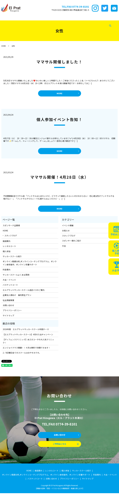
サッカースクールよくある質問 (16, 277)
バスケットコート (22, 22)
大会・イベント (7, 22)
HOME (3, 17)
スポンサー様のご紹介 (71, 243)
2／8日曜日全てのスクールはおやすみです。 (22, 355)
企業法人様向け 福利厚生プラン (17, 297)
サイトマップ (8, 317)
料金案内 (93, 17)
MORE (59, 93)
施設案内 (29, 17)
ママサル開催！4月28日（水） (59, 178)
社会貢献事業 (66, 22)
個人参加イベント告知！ (59, 120)
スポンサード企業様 (15, 17)
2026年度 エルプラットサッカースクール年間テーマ (26, 331)
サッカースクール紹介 (68, 17)
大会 (64, 248)
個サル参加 (53, 17)
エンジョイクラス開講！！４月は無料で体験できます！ (26, 350)
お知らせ (66, 233)
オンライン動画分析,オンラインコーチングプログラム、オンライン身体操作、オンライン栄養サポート (30, 265)
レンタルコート (40, 17)
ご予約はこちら (59, 447)
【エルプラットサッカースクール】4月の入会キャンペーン (28, 336)
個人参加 (6, 253)
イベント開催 (67, 227)
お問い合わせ (8, 307)
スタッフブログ (52, 22)
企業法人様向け (38, 22)
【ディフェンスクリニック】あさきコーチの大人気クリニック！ (28, 343)
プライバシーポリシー (12, 312)
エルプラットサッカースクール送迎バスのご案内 (23, 292)
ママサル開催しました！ (59, 61)
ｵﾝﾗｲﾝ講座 (83, 17)
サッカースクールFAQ (107, 17)
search (74, 22)
